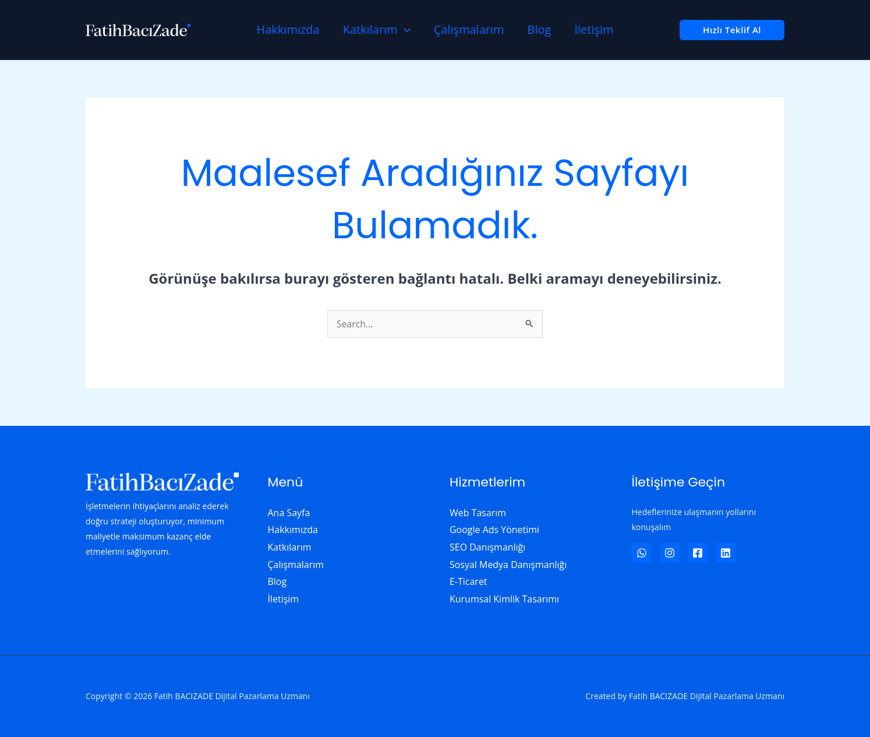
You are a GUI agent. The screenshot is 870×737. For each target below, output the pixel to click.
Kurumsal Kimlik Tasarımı (504, 599)
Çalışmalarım (469, 29)
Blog (539, 29)
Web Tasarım (478, 512)
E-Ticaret (468, 581)
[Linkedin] (725, 553)
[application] (404, 29)
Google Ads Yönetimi (494, 529)
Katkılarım (377, 29)
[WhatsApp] (642, 553)
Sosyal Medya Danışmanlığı (508, 564)
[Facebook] (698, 553)
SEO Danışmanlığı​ (488, 547)
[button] (732, 30)
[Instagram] (670, 553)
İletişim (593, 29)
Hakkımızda (287, 29)
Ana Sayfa (289, 512)
